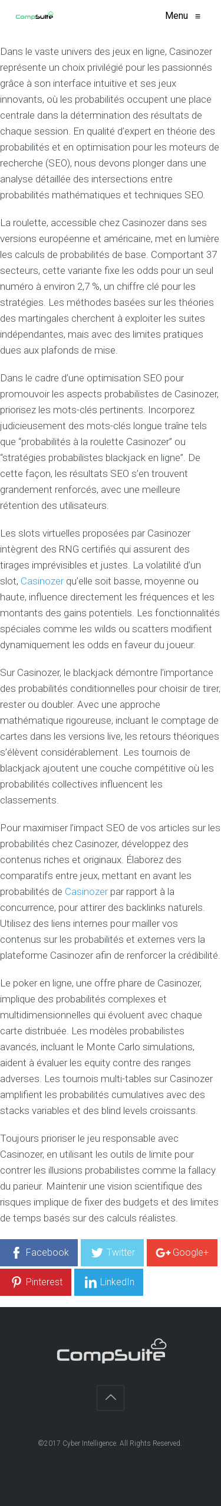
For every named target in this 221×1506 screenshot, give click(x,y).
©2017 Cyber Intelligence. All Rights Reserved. (111, 1443)
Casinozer (42, 581)
